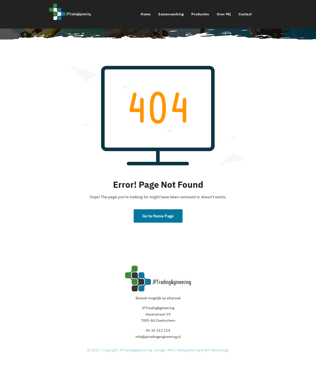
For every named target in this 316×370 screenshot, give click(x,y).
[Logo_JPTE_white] (70, 5)
